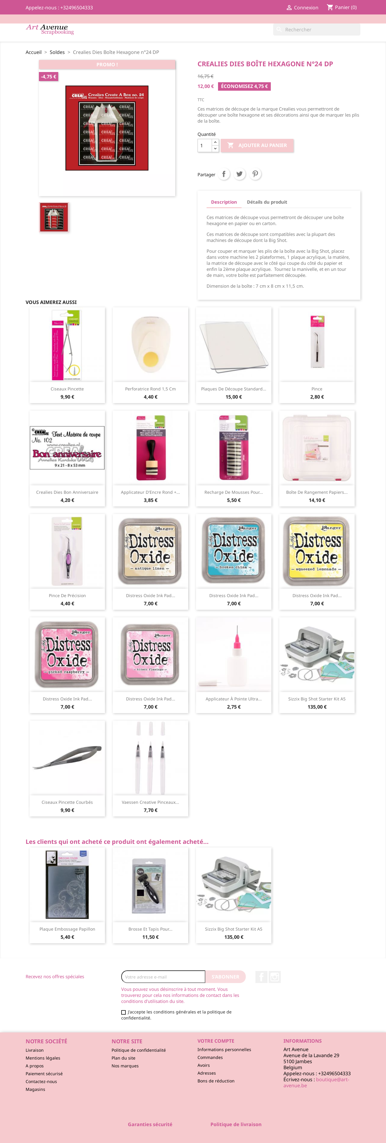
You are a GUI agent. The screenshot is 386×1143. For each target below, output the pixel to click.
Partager (224, 174)
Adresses (207, 1073)
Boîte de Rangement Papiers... (317, 492)
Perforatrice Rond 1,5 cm (150, 389)
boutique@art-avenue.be (316, 1082)
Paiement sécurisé (44, 1073)
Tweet (239, 174)
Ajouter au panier (257, 145)
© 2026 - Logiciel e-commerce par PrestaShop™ (193, 1135)
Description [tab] (224, 202)
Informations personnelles (224, 1049)
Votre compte (216, 1041)
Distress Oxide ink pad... (150, 595)
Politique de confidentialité (139, 1050)
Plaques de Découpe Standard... (233, 389)
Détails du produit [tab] (267, 202)
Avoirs (204, 1065)
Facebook (261, 977)
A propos (35, 1066)
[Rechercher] (316, 29)
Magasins (35, 1089)
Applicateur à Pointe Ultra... (234, 699)
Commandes (210, 1057)
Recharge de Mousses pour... (233, 492)
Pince (317, 389)
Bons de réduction (216, 1081)
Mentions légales (43, 1058)
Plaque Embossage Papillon (67, 929)
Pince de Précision (67, 595)
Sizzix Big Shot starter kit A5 (317, 699)
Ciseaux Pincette (67, 389)
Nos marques (125, 1066)
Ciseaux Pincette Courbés (67, 802)
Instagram (275, 977)
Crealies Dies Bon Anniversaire (67, 492)
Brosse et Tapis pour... (150, 929)
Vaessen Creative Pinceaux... (150, 802)
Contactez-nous (41, 1081)
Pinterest (255, 174)
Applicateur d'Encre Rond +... (150, 492)
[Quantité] (205, 145)
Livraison (35, 1050)
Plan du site (123, 1058)
